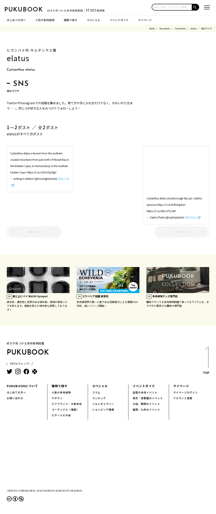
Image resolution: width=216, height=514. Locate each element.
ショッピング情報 (103, 409)
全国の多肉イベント (145, 392)
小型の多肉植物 (61, 392)
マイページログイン (185, 392)
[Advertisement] (108, 173)
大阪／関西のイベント (146, 404)
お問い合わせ (15, 398)
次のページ (182, 231)
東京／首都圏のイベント (148, 398)
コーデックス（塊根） (65, 409)
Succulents (164, 28)
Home (152, 28)
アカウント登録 (182, 398)
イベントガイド (119, 20)
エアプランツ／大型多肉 (67, 404)
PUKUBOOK (25, 9)
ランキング (99, 398)
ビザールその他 (61, 415)
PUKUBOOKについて (22, 386)
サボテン (57, 398)
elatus (193, 28)
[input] (172, 7)
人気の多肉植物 (44, 20)
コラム (96, 392)
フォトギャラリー (103, 404)
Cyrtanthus (180, 28)
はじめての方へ (16, 20)
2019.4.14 (190, 217)
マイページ (145, 20)
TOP (206, 361)
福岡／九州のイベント (146, 409)
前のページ (34, 231)
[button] (195, 7)
